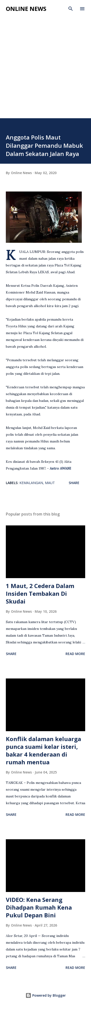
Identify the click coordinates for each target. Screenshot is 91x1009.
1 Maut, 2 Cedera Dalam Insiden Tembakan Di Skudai (40, 593)
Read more (75, 653)
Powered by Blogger (45, 995)
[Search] (71, 9)
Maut (50, 482)
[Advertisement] (45, 70)
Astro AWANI (60, 468)
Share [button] (74, 482)
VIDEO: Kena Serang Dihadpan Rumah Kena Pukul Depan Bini (39, 907)
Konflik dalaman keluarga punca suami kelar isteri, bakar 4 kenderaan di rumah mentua (43, 750)
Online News (26, 9)
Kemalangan (31, 482)
